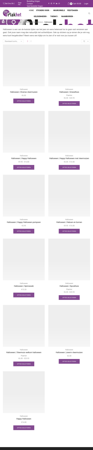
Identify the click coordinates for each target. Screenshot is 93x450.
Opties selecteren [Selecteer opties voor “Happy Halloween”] (24, 428)
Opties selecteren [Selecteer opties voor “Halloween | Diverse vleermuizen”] (24, 101)
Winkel (11, 22)
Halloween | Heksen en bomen (69, 222)
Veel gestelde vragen (35, 6)
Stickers (19, 22)
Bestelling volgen (33, 1)
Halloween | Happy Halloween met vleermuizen (69, 158)
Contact (30, 4)
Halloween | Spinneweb (24, 286)
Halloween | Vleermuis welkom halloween (24, 353)
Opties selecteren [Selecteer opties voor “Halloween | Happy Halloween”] (24, 167)
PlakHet (69, 95)
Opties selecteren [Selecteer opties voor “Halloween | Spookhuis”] (69, 298)
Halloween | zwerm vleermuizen (69, 353)
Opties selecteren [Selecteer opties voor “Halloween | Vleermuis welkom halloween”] (24, 364)
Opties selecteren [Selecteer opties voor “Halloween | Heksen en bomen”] (69, 231)
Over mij (20, 3)
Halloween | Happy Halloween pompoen (24, 222)
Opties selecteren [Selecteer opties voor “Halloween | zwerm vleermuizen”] (69, 362)
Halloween (24, 89)
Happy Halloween (23, 419)
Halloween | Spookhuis (69, 286)
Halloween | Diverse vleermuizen (24, 92)
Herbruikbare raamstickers (33, 22)
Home (31, 10)
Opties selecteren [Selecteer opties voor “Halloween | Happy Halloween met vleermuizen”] (69, 167)
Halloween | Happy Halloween (23, 158)
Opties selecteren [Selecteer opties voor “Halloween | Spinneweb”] (24, 295)
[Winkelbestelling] (13, 41)
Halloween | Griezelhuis (69, 92)
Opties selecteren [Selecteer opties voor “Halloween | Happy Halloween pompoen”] (24, 231)
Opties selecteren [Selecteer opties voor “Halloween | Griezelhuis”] (69, 103)
